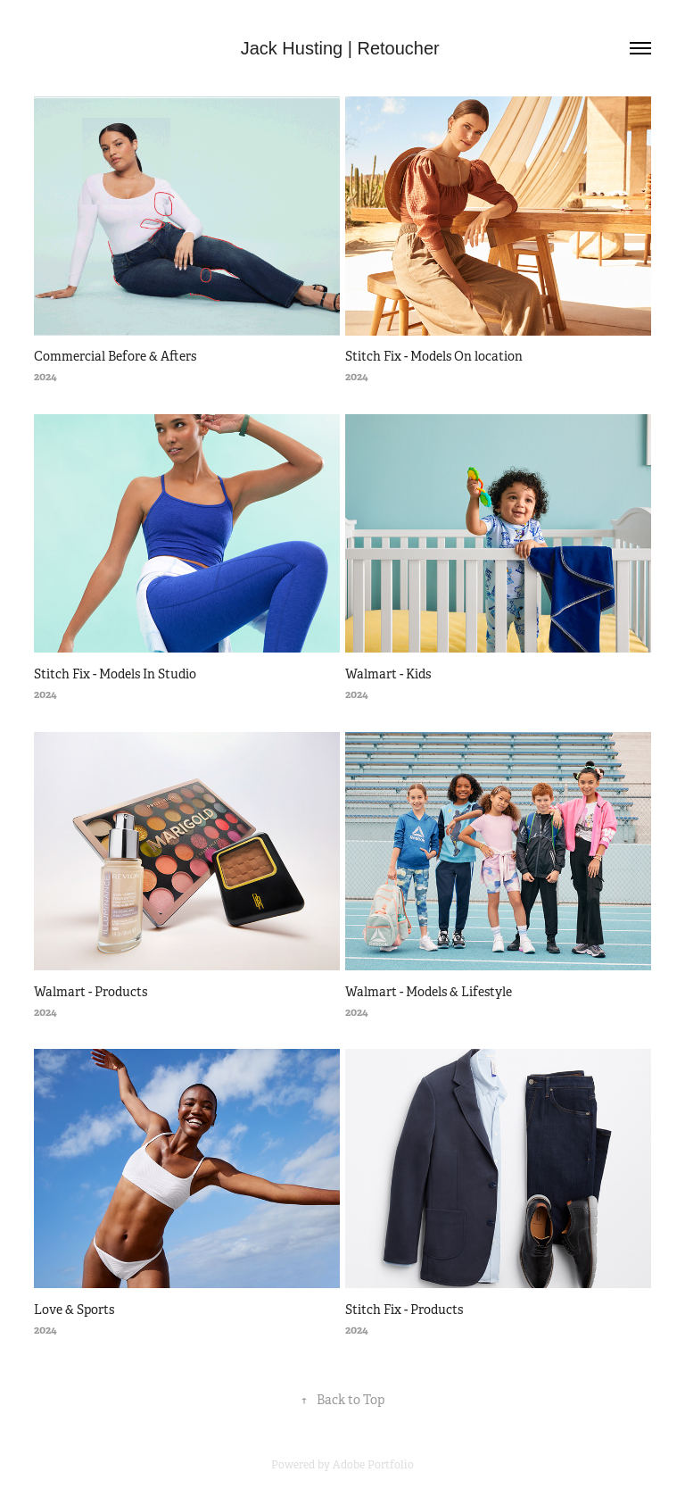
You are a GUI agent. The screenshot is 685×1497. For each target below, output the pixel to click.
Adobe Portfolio (373, 1465)
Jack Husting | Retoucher (343, 48)
